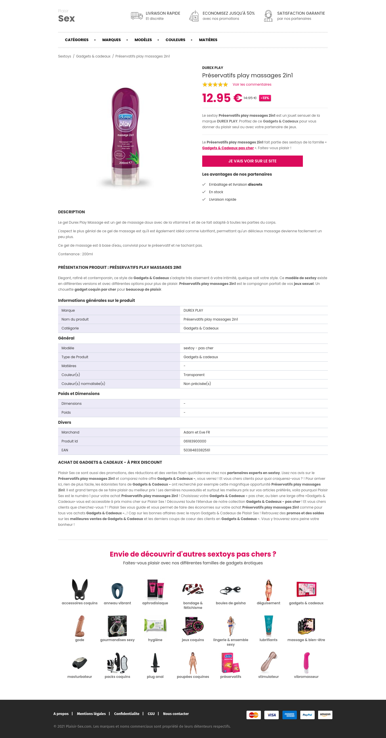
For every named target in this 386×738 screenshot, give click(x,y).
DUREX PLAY (227, 121)
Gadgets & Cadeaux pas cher (228, 147)
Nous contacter (176, 714)
